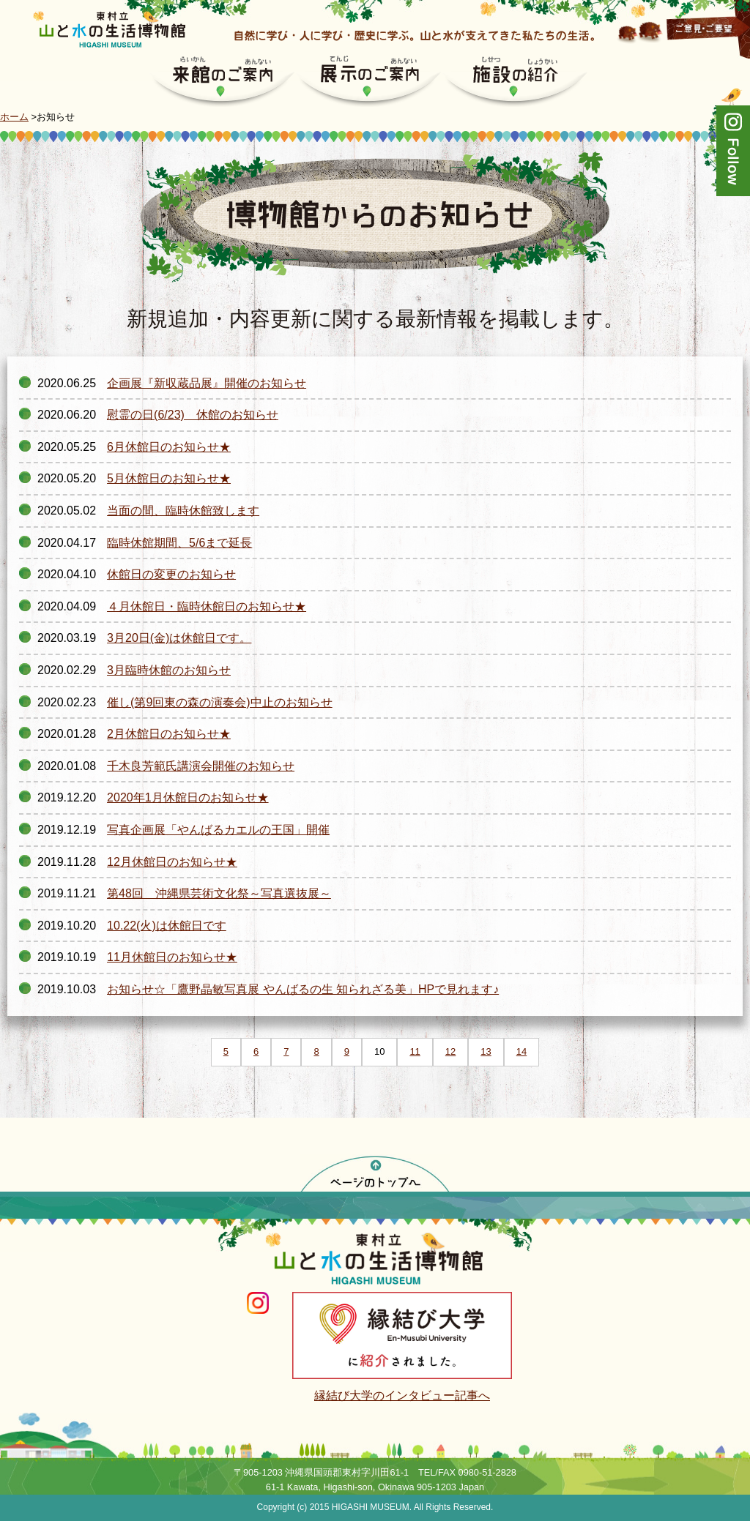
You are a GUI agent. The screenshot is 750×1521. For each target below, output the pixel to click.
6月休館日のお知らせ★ (169, 447)
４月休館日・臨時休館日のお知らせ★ (206, 606)
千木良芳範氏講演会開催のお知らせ (200, 766)
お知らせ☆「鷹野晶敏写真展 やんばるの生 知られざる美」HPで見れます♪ (303, 989)
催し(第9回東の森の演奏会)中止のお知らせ (220, 702)
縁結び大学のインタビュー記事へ (402, 1395)
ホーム (14, 116)
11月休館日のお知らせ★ (172, 957)
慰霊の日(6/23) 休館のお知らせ (192, 414)
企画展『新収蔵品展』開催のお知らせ (206, 383)
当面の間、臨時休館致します (183, 510)
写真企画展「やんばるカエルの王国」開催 (218, 829)
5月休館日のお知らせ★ (169, 478)
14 (521, 1051)
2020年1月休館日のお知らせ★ (188, 797)
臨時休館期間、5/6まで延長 (179, 543)
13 (485, 1051)
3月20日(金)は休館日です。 (179, 638)
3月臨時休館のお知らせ (169, 670)
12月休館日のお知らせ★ (172, 862)
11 (414, 1051)
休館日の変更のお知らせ (171, 574)
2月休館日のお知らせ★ (169, 734)
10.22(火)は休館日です (166, 925)
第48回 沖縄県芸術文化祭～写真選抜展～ (219, 893)
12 (450, 1051)
